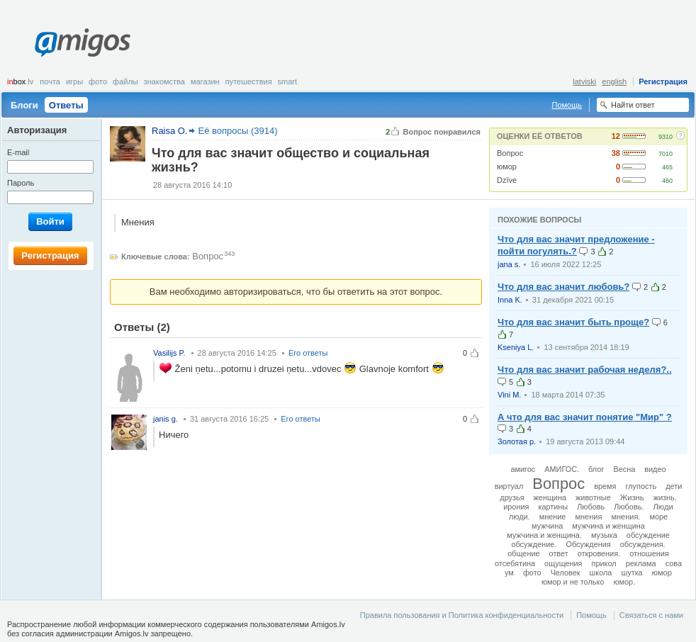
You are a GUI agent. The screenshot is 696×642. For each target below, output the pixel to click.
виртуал (509, 486)
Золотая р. (517, 441)
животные (593, 497)
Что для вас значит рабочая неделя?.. (585, 369)
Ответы (66, 105)
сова (674, 563)
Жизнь (632, 497)
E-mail (18, 152)
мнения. (625, 516)
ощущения (563, 563)
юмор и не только (572, 582)
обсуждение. (533, 544)
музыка (604, 535)
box (20, 81)
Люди (663, 506)
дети (674, 486)
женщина (550, 497)
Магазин (205, 81)
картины (553, 506)
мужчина (547, 526)
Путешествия (248, 81)
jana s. (509, 264)
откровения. (599, 553)
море (658, 516)
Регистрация (663, 81)
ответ (558, 553)
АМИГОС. (561, 469)
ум (509, 572)
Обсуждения (588, 544)
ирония (516, 506)
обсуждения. (643, 544)
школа (601, 572)
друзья (512, 497)
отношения (649, 553)
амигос (522, 469)
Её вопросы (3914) (238, 130)
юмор (507, 166)
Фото (98, 81)
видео (655, 469)
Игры (74, 81)
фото (532, 572)
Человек (565, 572)
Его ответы (308, 353)
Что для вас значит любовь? (563, 286)
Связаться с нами (651, 615)
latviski (584, 81)
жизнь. (665, 497)
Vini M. (509, 394)
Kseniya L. (516, 347)
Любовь (591, 506)
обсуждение (648, 535)
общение (523, 553)
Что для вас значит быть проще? (573, 322)
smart (288, 81)
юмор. (624, 582)
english (614, 81)
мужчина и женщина (608, 526)
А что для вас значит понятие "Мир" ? (585, 417)
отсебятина (515, 563)
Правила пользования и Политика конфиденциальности (461, 615)
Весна (624, 469)
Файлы (125, 81)
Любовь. (629, 506)
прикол (604, 563)
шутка (631, 572)
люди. (519, 516)
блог (596, 469)
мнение (552, 516)
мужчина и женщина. (544, 535)
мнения (588, 516)
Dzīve (507, 180)
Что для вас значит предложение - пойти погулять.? (576, 245)
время (605, 486)
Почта (50, 81)
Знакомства (164, 81)
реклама (641, 563)
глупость (641, 486)
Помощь (567, 105)
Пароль (20, 183)
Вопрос (510, 153)
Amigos (82, 42)
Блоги (24, 105)
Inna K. (510, 299)
